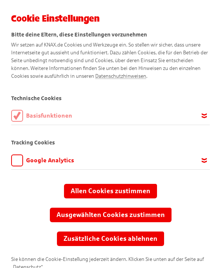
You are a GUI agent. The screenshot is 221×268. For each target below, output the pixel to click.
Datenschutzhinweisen (120, 76)
